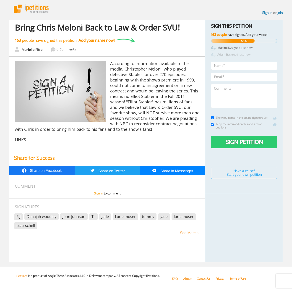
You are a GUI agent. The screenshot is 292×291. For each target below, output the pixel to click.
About (187, 279)
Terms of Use (241, 279)
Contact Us (204, 279)
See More (188, 234)
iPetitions (33, 9)
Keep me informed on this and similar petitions (236, 126)
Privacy (222, 279)
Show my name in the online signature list (239, 118)
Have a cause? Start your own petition (244, 173)
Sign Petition (244, 142)
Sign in (267, 13)
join (280, 13)
